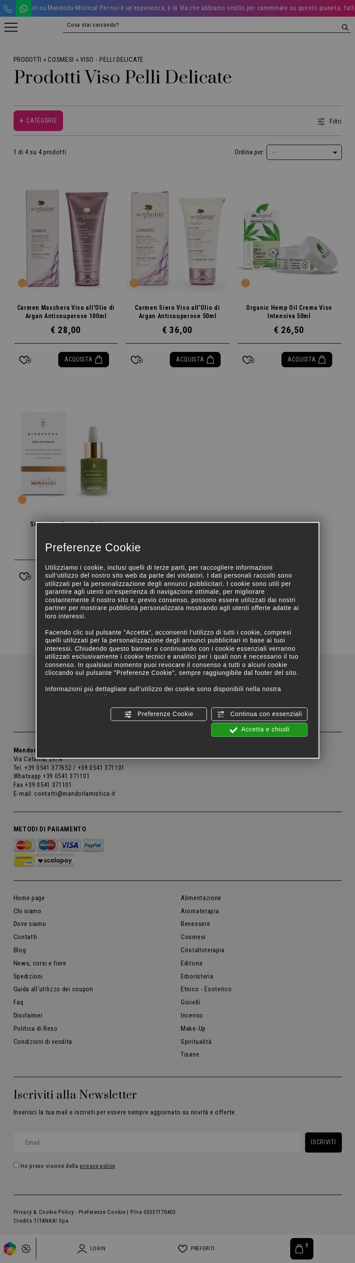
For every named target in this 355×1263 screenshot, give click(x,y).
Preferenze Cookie (158, 714)
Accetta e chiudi (259, 730)
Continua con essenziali (259, 714)
